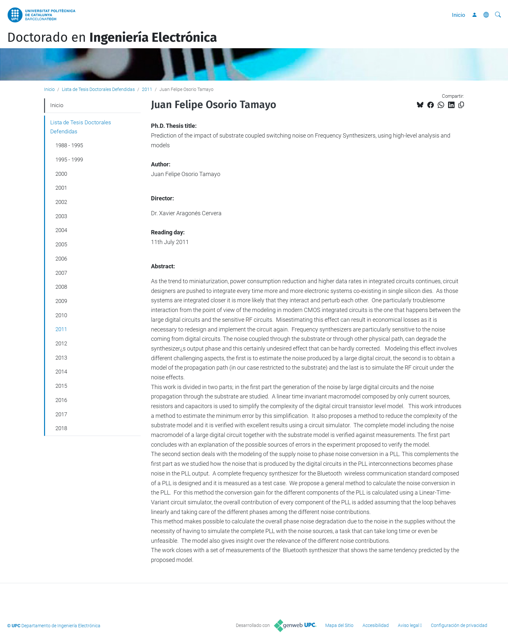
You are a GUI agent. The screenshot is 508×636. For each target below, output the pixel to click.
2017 (61, 414)
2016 (61, 400)
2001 (61, 187)
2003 (61, 216)
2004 (61, 230)
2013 (61, 357)
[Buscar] (498, 15)
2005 (61, 244)
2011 (147, 89)
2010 (61, 315)
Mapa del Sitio (339, 625)
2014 (61, 371)
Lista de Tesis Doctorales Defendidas (98, 89)
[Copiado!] (461, 105)
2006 (61, 258)
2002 (61, 202)
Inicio (458, 15)
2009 (61, 301)
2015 (61, 386)
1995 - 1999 (69, 159)
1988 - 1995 (69, 145)
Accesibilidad (376, 625)
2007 (61, 273)
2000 (61, 174)
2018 (61, 428)
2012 (61, 343)
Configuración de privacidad (459, 625)
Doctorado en (112, 37)
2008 (61, 287)
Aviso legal (408, 625)
